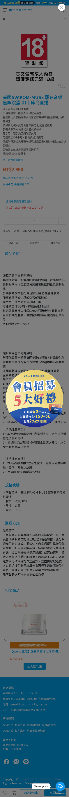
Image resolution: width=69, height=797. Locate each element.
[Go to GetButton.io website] (60, 793)
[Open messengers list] (60, 786)
